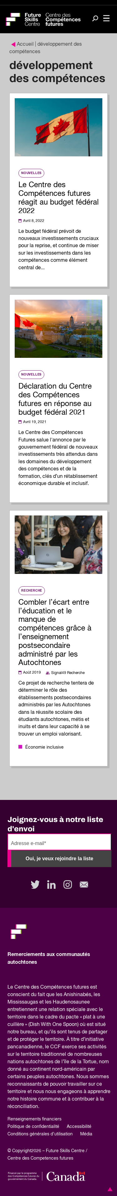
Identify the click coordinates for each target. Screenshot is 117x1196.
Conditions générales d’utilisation (40, 1134)
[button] (109, 1189)
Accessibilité (79, 1126)
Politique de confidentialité (33, 1126)
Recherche (31, 590)
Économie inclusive (44, 747)
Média (86, 1134)
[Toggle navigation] (106, 19)
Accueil (22, 44)
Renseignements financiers (34, 1119)
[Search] (95, 19)
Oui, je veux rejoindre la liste (59, 858)
